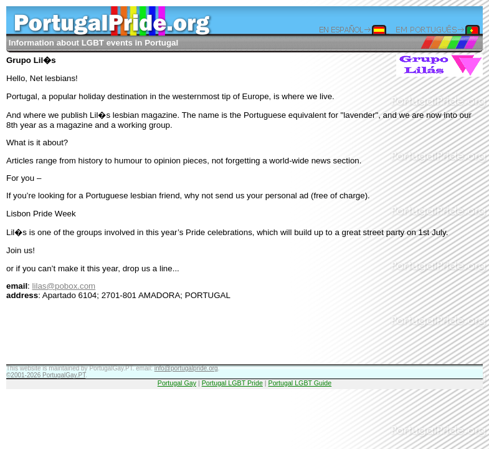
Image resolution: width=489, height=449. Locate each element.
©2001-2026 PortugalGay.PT (45, 375)
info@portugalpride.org (186, 368)
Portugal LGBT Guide (300, 383)
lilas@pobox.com (64, 286)
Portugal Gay (177, 383)
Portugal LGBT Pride (232, 383)
